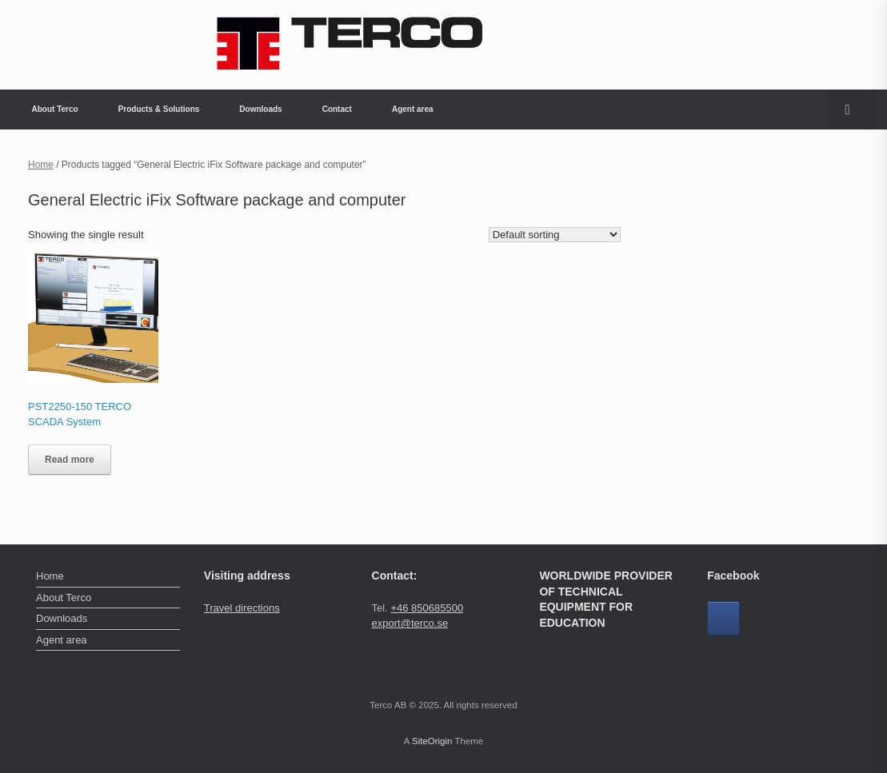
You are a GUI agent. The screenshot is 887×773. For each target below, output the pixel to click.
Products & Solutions (159, 109)
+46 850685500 (426, 608)
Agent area (413, 109)
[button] (852, 109)
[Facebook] (723, 618)
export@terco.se (410, 623)
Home (41, 164)
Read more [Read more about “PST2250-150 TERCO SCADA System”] (69, 459)
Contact (337, 109)
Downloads (260, 109)
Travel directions (242, 608)
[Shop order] (555, 234)
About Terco (55, 109)
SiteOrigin (432, 741)
